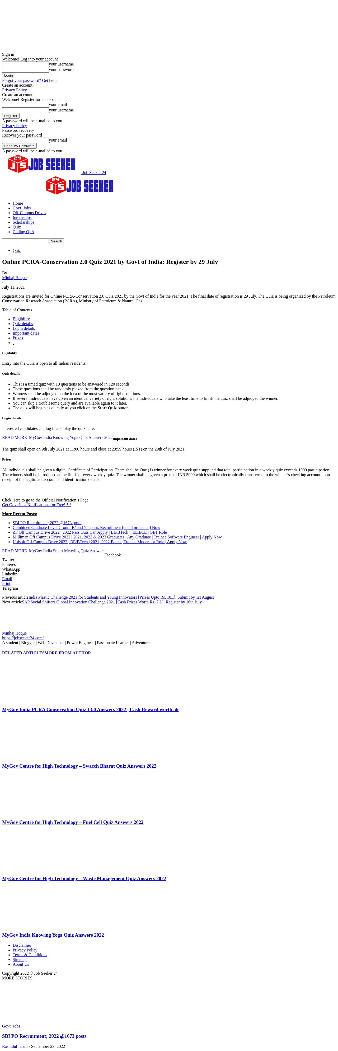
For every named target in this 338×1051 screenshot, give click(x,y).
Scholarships (23, 222)
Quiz (17, 227)
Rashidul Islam (14, 1046)
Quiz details (23, 323)
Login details (24, 328)
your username (61, 64)
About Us (21, 964)
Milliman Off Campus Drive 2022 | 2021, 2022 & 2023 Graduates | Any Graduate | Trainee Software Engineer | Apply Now (117, 537)
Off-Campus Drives (29, 212)
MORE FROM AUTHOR (68, 653)
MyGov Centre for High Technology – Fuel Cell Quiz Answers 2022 (72, 822)
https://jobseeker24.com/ (23, 638)
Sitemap (19, 959)
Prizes (18, 338)
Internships (22, 217)
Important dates (26, 333)
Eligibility (21, 319)
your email (58, 104)
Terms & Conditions (30, 955)
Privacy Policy (14, 90)
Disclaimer (22, 945)
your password (61, 69)
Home (18, 203)
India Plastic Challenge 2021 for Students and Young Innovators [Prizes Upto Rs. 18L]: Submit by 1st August (121, 597)
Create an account (17, 85)
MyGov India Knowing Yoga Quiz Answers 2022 (53, 935)
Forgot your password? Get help (29, 80)
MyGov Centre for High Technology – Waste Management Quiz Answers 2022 (84, 878)
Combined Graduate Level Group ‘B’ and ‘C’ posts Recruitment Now (86, 527)
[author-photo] (14, 628)
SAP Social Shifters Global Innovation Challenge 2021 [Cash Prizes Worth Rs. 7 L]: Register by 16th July (112, 602)
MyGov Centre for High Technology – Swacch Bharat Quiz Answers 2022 (79, 766)
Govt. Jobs (22, 208)
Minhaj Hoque (14, 277)
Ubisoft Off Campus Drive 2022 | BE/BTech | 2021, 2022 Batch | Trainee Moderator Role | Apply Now (100, 541)
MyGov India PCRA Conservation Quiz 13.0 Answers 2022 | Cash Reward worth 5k (90, 709)
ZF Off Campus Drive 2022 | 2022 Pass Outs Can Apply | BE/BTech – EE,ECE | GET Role (90, 532)
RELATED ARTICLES (23, 653)
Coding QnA (23, 231)
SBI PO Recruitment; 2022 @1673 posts (47, 522)
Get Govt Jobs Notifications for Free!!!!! (36, 505)
